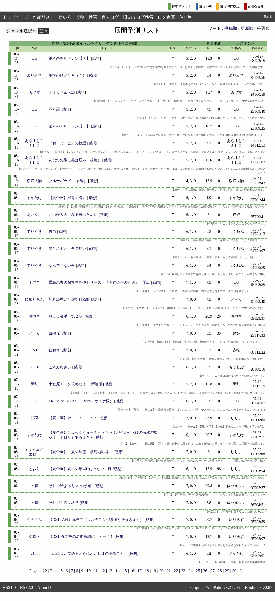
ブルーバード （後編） (68, 181)
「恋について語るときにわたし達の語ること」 (88, 554)
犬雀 (34, 486)
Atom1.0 (44, 587)
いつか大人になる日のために (73, 215)
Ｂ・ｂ (34, 367)
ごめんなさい (60, 367)
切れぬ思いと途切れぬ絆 (69, 299)
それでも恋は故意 (64, 503)
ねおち (54, 350)
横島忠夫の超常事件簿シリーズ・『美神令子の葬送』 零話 (99, 282)
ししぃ (34, 554)
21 (169, 570)
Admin (185, 17)
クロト (34, 537)
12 (103, 570)
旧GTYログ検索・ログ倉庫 (149, 17)
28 (220, 570)
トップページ (15, 17)
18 (146, 570)
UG (34, 58)
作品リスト (43, 17)
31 (242, 570)
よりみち (34, 75)
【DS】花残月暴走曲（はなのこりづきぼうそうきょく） (96, 520)
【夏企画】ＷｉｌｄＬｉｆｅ (73, 418)
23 (183, 570)
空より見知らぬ (62, 92)
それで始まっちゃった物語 (71, 486)
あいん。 (34, 215)
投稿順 (230, 28)
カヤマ (34, 92)
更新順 (247, 28)
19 (154, 570)
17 (139, 570)
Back (267, 17)
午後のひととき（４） (67, 75)
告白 (52, 232)
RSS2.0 (26, 587)
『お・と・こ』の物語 (67, 143)
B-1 (34, 350)
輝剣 (34, 384)
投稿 (80, 17)
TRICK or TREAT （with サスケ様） (81, 401)
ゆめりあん (34, 299)
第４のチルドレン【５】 (69, 126)
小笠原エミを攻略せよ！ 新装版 (75, 384)
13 (110, 570)
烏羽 (34, 418)
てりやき (34, 232)
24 (190, 570)
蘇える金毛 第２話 (65, 316)
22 (176, 570)
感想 (96, 58)
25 (198, 570)
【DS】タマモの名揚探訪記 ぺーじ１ (81, 537)
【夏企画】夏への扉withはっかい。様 (80, 469)
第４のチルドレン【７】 (69, 58)
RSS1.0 (9, 587)
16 (132, 570)
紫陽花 (54, 333)
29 (227, 570)
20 (161, 570)
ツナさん (34, 520)
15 (125, 570)
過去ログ (110, 17)
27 (212, 570)
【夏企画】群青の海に (67, 198)
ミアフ (34, 282)
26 (205, 570)
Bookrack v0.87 (258, 587)
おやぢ (34, 316)
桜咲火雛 (34, 181)
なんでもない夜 (62, 266)
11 (95, 570)
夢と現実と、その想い (67, 249)
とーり (34, 333)
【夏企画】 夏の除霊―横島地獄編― (81, 452)
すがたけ (34, 198)
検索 (93, 17)
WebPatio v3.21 (219, 587)
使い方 (65, 17)
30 (234, 570)
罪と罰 (54, 109)
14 (117, 570)
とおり (34, 469)
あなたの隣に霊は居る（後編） (75, 160)
